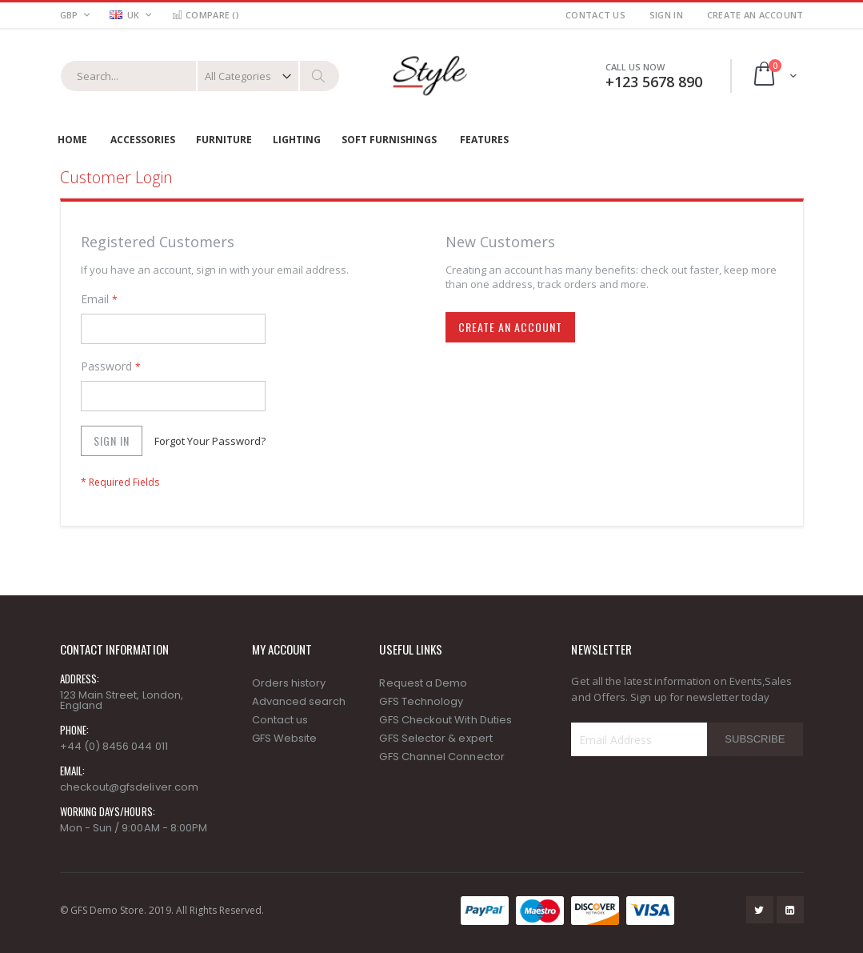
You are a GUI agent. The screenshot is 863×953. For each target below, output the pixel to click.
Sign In (666, 15)
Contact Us (595, 15)
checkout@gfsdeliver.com (129, 787)
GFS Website (285, 738)
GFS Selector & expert (435, 738)
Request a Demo (423, 683)
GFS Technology (421, 701)
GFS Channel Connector (441, 756)
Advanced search (299, 701)
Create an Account (755, 15)
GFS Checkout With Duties (445, 719)
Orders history (289, 683)
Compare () (205, 15)
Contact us (280, 719)
